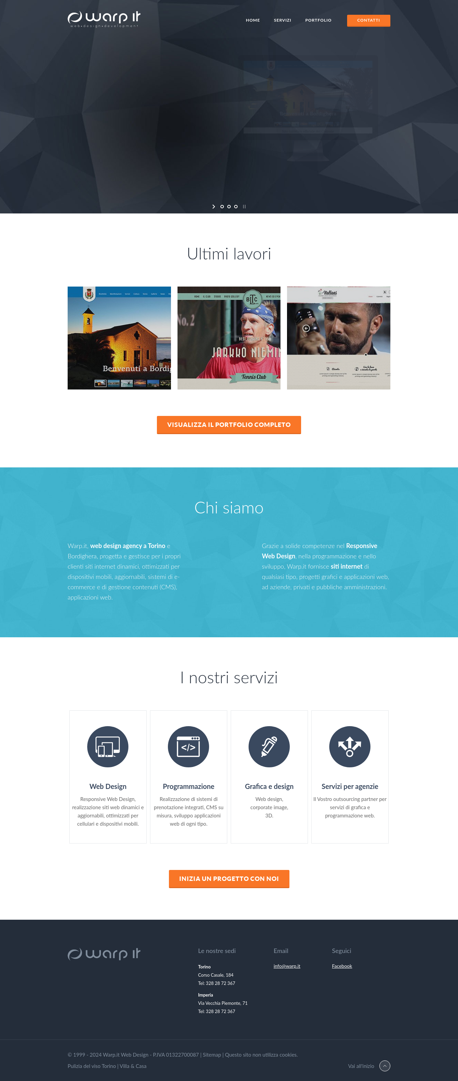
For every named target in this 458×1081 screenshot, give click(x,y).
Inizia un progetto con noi (229, 878)
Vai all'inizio (361, 1066)
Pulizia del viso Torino (92, 1066)
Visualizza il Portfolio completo (229, 424)
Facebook (342, 966)
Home (253, 20)
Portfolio (318, 20)
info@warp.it (287, 966)
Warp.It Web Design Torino (104, 21)
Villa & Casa (133, 1066)
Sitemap (212, 1054)
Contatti (368, 20)
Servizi (282, 20)
